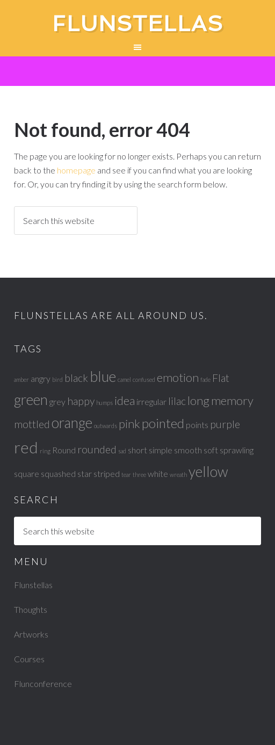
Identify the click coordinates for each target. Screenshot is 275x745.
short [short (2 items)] (137, 450)
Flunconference (43, 683)
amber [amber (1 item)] (21, 379)
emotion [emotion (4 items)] (178, 377)
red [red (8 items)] (26, 447)
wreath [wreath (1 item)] (178, 474)
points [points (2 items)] (197, 424)
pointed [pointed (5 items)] (163, 423)
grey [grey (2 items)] (57, 401)
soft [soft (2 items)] (211, 450)
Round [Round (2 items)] (64, 450)
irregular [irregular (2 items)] (151, 401)
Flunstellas (137, 24)
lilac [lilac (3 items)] (177, 401)
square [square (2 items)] (26, 473)
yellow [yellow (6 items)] (208, 471)
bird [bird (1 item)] (57, 379)
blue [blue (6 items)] (103, 376)
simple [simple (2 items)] (160, 450)
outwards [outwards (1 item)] (105, 425)
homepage (76, 170)
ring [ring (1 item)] (45, 450)
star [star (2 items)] (84, 473)
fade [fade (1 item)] (205, 379)
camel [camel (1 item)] (124, 379)
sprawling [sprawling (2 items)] (237, 450)
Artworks (31, 634)
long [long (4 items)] (198, 400)
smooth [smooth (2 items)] (188, 450)
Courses (29, 659)
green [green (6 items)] (31, 399)
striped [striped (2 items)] (106, 473)
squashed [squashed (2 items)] (58, 473)
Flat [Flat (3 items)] (220, 378)
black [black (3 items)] (76, 378)
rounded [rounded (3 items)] (97, 449)
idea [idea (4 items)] (124, 400)
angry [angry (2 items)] (40, 378)
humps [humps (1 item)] (104, 402)
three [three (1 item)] (139, 474)
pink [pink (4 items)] (129, 423)
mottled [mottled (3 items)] (32, 424)
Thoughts (30, 609)
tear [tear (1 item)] (126, 474)
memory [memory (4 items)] (232, 400)
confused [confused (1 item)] (144, 379)
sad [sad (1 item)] (122, 450)
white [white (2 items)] (158, 473)
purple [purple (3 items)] (225, 424)
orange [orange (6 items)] (72, 422)
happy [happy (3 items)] (81, 401)
